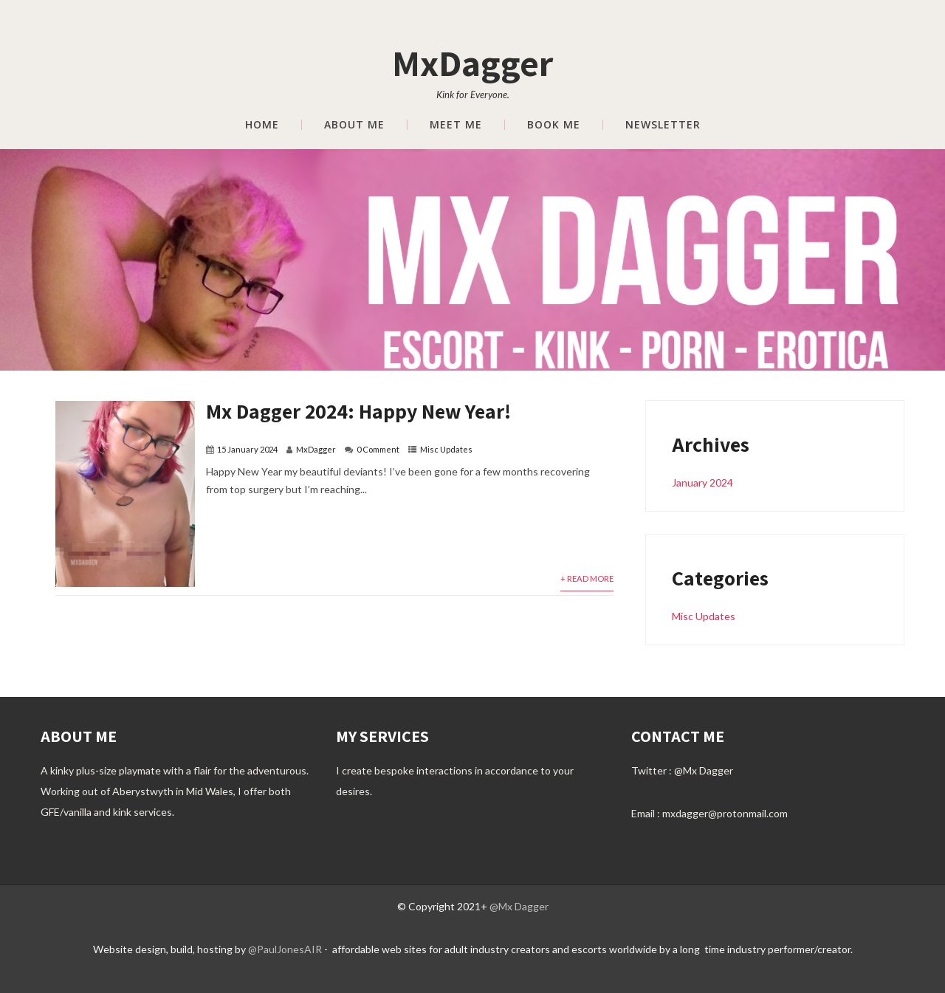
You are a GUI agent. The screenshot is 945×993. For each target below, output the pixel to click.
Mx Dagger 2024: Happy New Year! (358, 411)
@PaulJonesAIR (286, 949)
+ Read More (587, 578)
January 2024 (702, 482)
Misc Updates (446, 449)
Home (262, 125)
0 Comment (378, 449)
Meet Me (456, 125)
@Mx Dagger (703, 770)
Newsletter (663, 125)
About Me (354, 125)
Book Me (553, 125)
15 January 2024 (247, 449)
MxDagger (472, 62)
